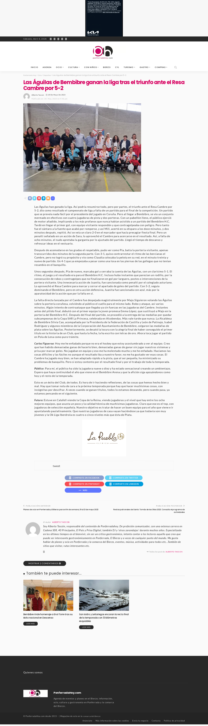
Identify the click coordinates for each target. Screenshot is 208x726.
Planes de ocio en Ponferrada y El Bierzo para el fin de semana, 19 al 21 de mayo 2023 (60, 512)
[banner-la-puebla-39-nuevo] (104, 437)
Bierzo (107, 67)
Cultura (73, 67)
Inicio (34, 67)
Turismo (128, 67)
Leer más (30, 625)
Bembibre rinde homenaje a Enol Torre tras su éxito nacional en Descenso (46, 617)
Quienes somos (33, 674)
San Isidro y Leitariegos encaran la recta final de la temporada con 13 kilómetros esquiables (103, 619)
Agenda (47, 67)
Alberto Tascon (38, 95)
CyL (117, 67)
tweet (56, 466)
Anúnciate (87, 722)
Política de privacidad (174, 722)
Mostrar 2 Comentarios (43, 565)
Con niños (90, 67)
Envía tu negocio (140, 722)
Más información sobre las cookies (112, 722)
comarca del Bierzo (92, 718)
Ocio (59, 67)
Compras (160, 67)
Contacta (156, 722)
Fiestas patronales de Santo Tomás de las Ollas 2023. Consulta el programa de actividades (147, 512)
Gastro (144, 67)
